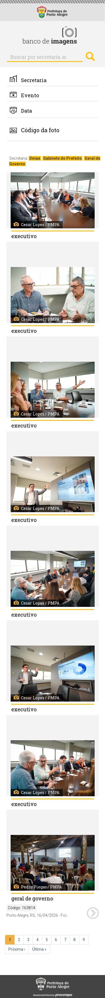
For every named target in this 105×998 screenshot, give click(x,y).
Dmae (34, 158)
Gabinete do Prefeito (62, 158)
